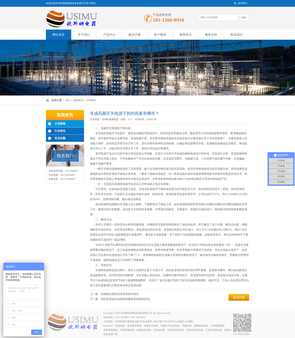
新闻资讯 (185, 34)
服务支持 (211, 34)
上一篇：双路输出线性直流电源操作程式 (114, 294)
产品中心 (109, 34)
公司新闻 (91, 100)
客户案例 (160, 34)
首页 (67, 100)
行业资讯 (60, 130)
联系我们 (236, 34)
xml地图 (189, 321)
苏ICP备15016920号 (165, 321)
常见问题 (60, 138)
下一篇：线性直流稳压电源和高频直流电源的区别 (120, 299)
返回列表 (239, 297)
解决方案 (135, 34)
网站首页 (58, 34)
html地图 (180, 321)
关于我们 (84, 34)
